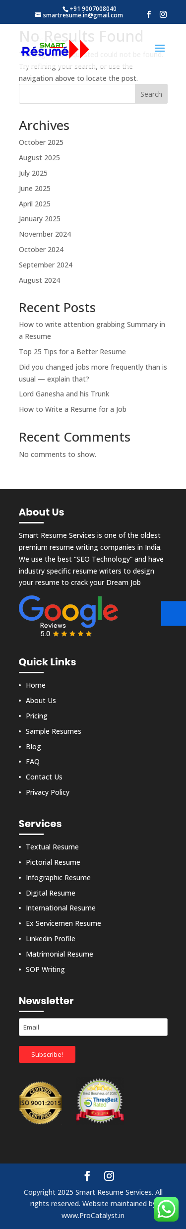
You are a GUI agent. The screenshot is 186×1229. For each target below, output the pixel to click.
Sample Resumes (53, 731)
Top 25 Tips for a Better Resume (72, 351)
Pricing (37, 715)
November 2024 (45, 234)
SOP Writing (45, 969)
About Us (41, 700)
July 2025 (33, 173)
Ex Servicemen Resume (63, 923)
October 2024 (41, 249)
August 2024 (39, 280)
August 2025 (39, 157)
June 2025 (35, 188)
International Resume (61, 907)
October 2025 (41, 142)
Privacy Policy (47, 792)
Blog (33, 746)
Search (151, 94)
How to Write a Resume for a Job (72, 409)
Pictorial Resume (53, 862)
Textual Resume (52, 846)
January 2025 (40, 218)
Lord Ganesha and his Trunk (64, 393)
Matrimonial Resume (59, 954)
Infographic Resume (58, 877)
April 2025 (35, 203)
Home (36, 685)
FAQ (33, 761)
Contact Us (44, 776)
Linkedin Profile (50, 938)
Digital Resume (50, 893)
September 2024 (45, 264)
